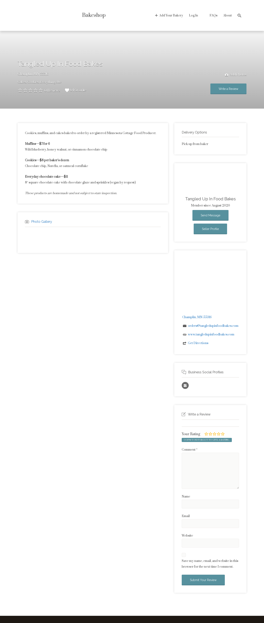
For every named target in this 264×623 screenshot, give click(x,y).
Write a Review (228, 88)
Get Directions (198, 343)
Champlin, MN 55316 (33, 74)
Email (186, 516)
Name (186, 497)
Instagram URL (185, 385)
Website (187, 536)
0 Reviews (52, 90)
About (227, 15)
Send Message (210, 215)
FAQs (213, 15)
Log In (193, 15)
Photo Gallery (41, 222)
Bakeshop (94, 15)
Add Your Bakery (171, 15)
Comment (189, 450)
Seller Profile (210, 229)
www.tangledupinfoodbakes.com (211, 334)
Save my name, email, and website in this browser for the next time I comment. (210, 564)
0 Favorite (75, 90)
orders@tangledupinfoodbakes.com (213, 326)
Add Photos (235, 75)
